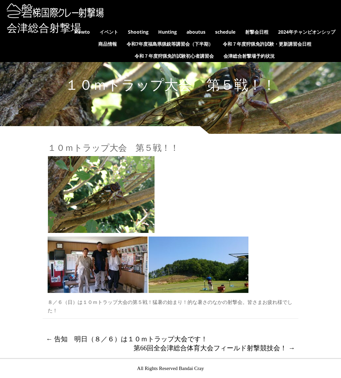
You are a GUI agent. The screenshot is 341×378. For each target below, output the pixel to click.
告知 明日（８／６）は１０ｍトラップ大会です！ (126, 339)
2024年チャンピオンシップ (306, 32)
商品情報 (107, 44)
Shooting (138, 32)
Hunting (167, 32)
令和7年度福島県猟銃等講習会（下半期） (170, 44)
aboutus (195, 32)
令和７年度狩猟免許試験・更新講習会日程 (267, 44)
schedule (225, 32)
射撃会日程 (256, 32)
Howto (82, 32)
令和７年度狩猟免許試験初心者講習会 (174, 56)
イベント (109, 32)
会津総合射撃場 (44, 28)
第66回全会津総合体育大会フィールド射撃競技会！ (214, 348)
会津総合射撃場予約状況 (249, 56)
